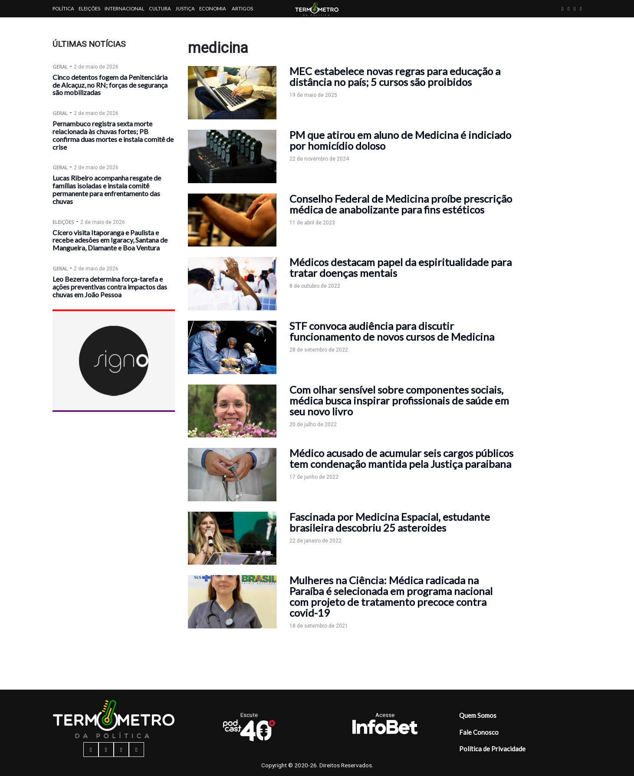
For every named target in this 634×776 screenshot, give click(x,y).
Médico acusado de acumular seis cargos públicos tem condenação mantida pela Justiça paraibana (401, 458)
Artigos (242, 8)
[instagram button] (568, 8)
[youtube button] (580, 8)
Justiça (185, 8)
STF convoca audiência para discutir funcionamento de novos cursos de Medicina (391, 331)
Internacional (125, 8)
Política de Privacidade (492, 749)
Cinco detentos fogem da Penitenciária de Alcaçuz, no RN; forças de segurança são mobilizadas (110, 85)
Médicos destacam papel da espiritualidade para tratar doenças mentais (400, 267)
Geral (60, 66)
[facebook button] (562, 8)
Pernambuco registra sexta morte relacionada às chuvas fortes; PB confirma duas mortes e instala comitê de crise (113, 135)
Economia (212, 8)
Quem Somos (477, 715)
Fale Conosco (479, 732)
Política (63, 8)
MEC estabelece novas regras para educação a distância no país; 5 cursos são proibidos (394, 76)
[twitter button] (574, 8)
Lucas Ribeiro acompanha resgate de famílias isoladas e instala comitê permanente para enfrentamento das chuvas (107, 189)
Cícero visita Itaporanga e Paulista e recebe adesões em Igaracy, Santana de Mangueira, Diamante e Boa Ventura (110, 240)
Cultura (160, 8)
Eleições (89, 8)
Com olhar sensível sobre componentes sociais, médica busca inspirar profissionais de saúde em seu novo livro (399, 400)
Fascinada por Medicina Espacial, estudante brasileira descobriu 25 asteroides (389, 522)
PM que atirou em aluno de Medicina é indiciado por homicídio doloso (400, 140)
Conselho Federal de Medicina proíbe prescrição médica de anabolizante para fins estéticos (400, 204)
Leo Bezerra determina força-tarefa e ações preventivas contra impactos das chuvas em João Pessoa (110, 287)
